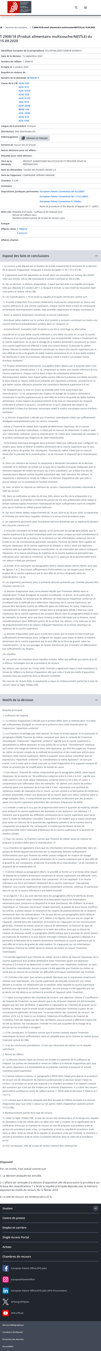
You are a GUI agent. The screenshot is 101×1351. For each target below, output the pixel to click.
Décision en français (34, 138)
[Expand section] (96, 1208)
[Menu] (85, 7)
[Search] (76, 7)
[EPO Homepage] (19, 7)
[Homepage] (1, 27)
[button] (50, 256)
